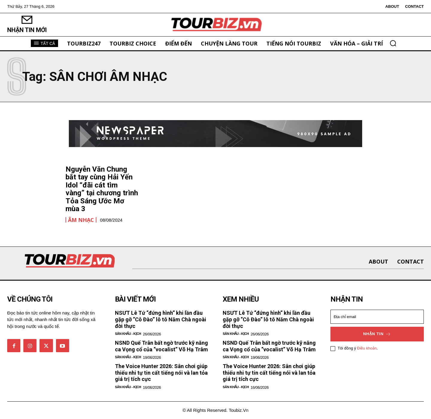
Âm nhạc (81, 220)
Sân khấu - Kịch (128, 333)
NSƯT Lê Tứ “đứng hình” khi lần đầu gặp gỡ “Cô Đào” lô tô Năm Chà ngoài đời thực (160, 319)
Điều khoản (367, 348)
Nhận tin (377, 334)
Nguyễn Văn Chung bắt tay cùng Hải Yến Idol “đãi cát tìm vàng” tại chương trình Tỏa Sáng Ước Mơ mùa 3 (102, 189)
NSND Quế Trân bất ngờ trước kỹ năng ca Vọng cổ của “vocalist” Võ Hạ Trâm (161, 346)
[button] (393, 43)
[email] (377, 317)
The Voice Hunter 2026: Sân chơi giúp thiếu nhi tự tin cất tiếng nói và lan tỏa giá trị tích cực (161, 372)
